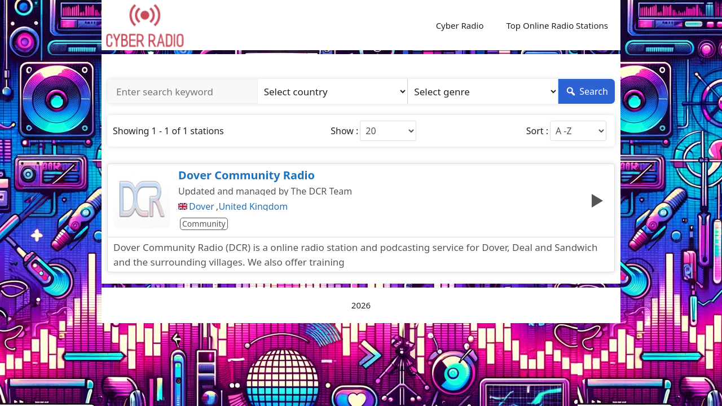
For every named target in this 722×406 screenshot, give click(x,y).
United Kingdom (253, 206)
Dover (201, 206)
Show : (344, 130)
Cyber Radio (460, 25)
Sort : (537, 130)
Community (204, 223)
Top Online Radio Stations (557, 25)
